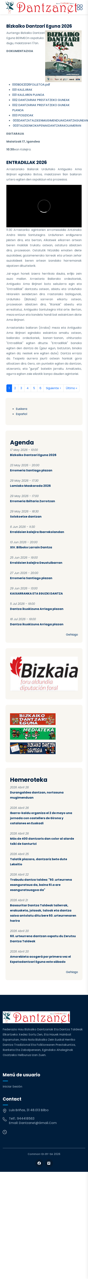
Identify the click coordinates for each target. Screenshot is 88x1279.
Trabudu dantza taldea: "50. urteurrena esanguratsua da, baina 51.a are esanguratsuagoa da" (41, 885)
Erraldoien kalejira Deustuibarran (36, 563)
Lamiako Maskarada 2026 (30, 486)
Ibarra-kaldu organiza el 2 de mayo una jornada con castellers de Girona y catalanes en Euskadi (41, 818)
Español (21, 414)
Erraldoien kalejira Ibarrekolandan (37, 532)
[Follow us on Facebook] (39, 1163)
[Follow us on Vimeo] (49, 1163)
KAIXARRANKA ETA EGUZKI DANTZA (36, 593)
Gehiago (72, 634)
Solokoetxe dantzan (26, 516)
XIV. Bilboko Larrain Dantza (31, 547)
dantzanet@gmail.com (38, 1123)
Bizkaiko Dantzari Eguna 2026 (33, 455)
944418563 (25, 1118)
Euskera (21, 409)
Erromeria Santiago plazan (31, 470)
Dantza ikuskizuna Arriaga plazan (36, 609)
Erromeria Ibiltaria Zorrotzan (32, 501)
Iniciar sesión (12, 1086)
